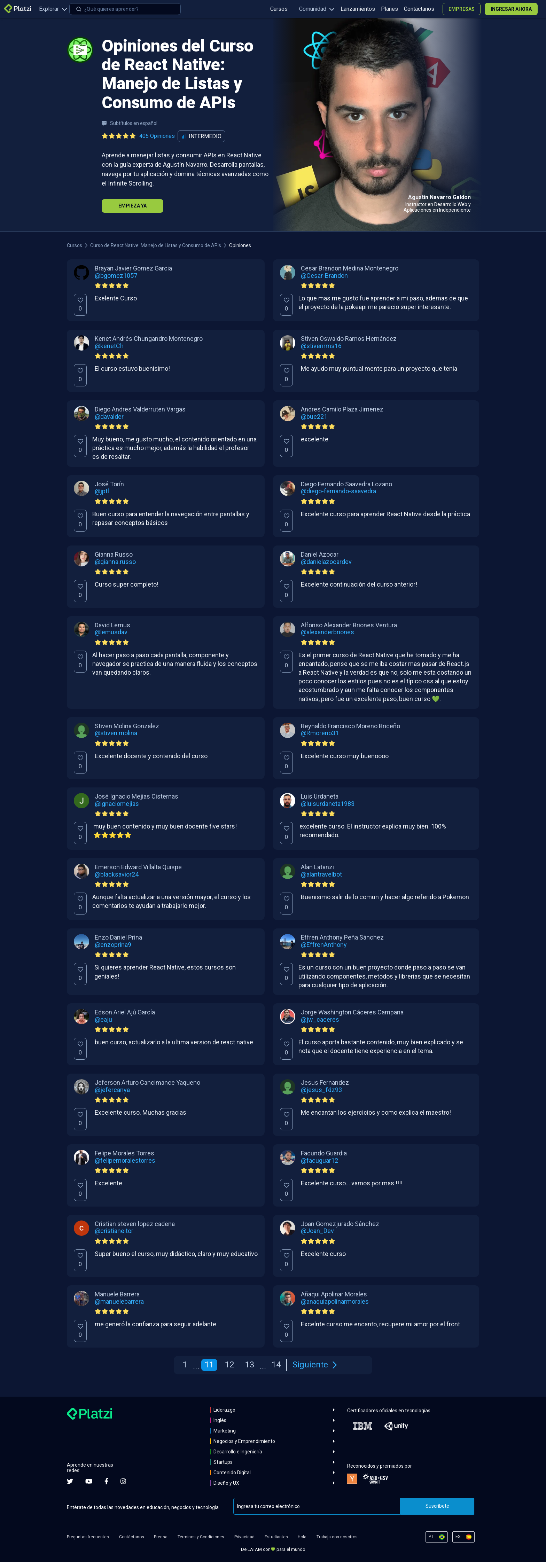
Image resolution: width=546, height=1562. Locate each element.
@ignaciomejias (117, 803)
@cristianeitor (114, 1230)
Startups (223, 1462)
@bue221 (314, 416)
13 (249, 1364)
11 (209, 1364)
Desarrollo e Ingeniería (237, 1451)
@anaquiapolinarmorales (335, 1301)
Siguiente (314, 1364)
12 (229, 1364)
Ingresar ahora (511, 9)
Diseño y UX (226, 1483)
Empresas (461, 9)
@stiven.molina (116, 733)
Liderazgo (224, 1410)
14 (276, 1364)
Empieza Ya (132, 206)
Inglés (219, 1420)
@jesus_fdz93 (321, 1089)
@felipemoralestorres (125, 1160)
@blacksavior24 (117, 874)
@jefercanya (112, 1089)
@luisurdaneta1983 (327, 803)
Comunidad (317, 9)
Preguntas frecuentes (88, 1536)
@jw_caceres (320, 1019)
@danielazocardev (326, 561)
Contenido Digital (232, 1472)
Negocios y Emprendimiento (244, 1441)
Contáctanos (419, 9)
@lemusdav (111, 632)
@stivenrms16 (321, 346)
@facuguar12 (319, 1160)
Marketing (224, 1431)
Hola (302, 1536)
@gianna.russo (115, 561)
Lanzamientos (358, 9)
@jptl (102, 491)
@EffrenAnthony (324, 944)
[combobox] (125, 9)
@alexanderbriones (327, 632)
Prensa (160, 1536)
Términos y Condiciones (201, 1536)
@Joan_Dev (317, 1230)
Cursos (279, 9)
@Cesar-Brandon (324, 275)
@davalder (109, 416)
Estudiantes (276, 1536)
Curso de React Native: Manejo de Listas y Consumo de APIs (155, 245)
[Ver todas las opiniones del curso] (140, 136)
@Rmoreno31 (320, 733)
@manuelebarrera (119, 1301)
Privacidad (244, 1536)
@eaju (103, 1019)
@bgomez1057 (116, 275)
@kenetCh (109, 346)
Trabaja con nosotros (337, 1536)
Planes (389, 9)
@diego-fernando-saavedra (338, 491)
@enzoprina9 (113, 944)
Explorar (53, 9)
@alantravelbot (321, 874)
